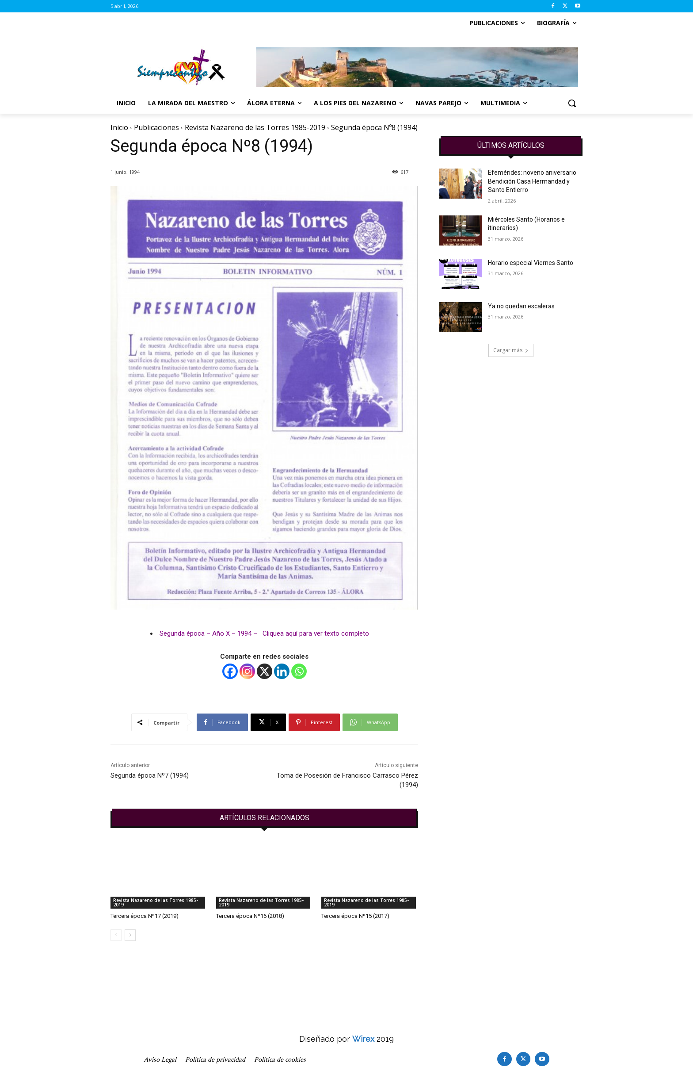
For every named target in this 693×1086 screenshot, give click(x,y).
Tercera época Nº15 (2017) (355, 916)
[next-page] (130, 935)
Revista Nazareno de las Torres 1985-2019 (255, 127)
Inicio (119, 127)
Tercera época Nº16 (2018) (250, 916)
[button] (572, 103)
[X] (264, 671)
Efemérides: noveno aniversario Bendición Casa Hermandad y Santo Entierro (532, 181)
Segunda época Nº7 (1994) (149, 775)
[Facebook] (230, 671)
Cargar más (511, 350)
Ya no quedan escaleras (521, 306)
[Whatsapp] (299, 671)
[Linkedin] (281, 671)
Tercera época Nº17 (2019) (144, 916)
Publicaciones (156, 127)
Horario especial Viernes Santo (530, 262)
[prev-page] (116, 935)
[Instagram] (247, 671)
